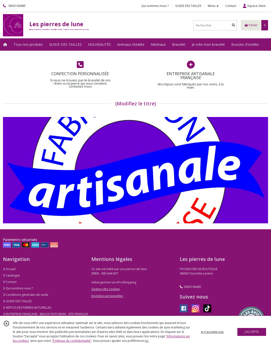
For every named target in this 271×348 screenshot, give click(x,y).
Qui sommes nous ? (18, 288)
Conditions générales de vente (25, 295)
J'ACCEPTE (252, 332)
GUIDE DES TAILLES (17, 301)
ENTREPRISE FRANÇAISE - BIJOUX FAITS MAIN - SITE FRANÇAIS (45, 314)
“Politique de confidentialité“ (71, 341)
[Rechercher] (233, 25)
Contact (230, 6)
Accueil (9, 269)
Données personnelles (107, 296)
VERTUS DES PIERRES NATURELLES (27, 307)
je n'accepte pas (212, 332)
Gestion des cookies (105, 289)
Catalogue (11, 275)
